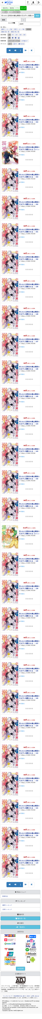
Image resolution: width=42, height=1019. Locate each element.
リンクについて (7, 996)
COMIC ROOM (30, 69)
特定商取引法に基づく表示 (22, 996)
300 (24, 35)
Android (21, 44)
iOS (15, 44)
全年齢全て (24, 41)
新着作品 (5, 896)
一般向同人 (5, 8)
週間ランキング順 (6, 29)
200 (20, 35)
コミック (23, 8)
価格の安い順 (5, 32)
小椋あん (23, 69)
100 (16, 35)
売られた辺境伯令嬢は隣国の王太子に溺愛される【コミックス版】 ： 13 (29, 149)
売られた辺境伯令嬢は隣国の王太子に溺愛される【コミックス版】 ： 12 (29, 533)
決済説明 (20, 968)
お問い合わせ (35, 996)
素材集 (12, 8)
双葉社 (23, 72)
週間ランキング (7, 905)
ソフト (17, 8)
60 (13, 35)
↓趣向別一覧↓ (20, 918)
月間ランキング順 (19, 29)
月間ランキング (7, 909)
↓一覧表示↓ (20, 927)
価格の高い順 (15, 32)
